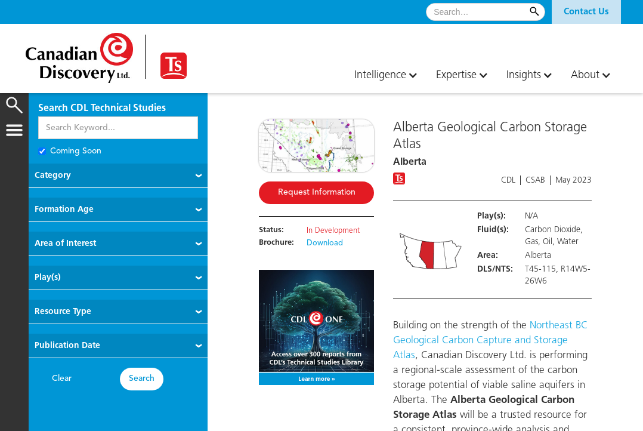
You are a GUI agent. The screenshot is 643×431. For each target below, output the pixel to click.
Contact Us (586, 12)
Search (141, 378)
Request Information (316, 192)
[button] (586, 12)
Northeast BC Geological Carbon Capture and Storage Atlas (490, 341)
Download (325, 243)
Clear (62, 378)
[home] (79, 53)
